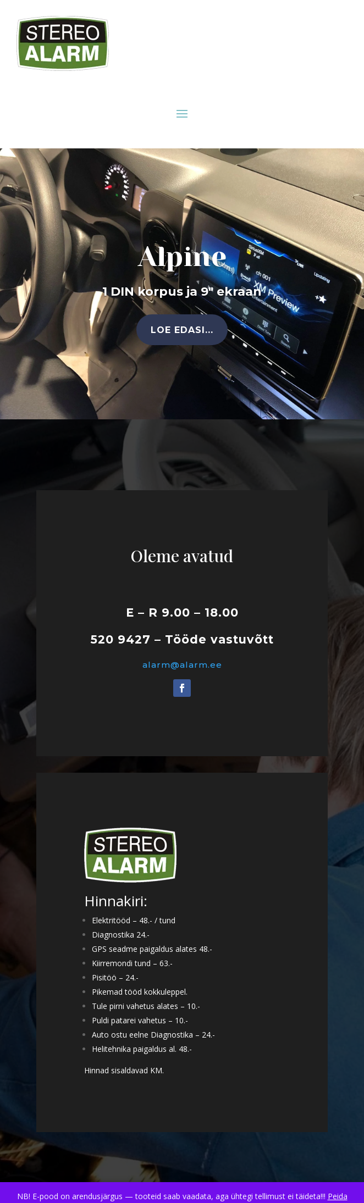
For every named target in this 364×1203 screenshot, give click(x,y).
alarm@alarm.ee (182, 665)
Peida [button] (338, 1196)
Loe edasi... (181, 330)
